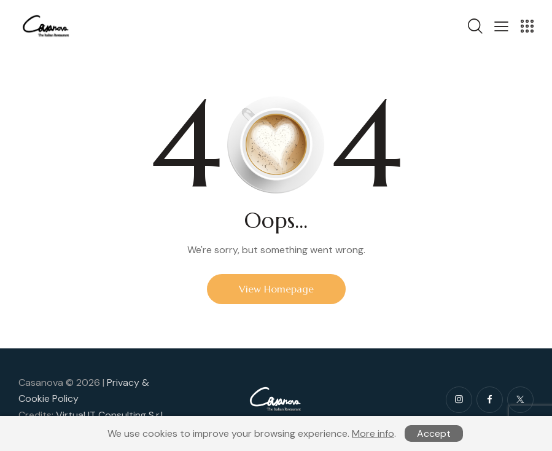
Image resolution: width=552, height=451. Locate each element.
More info (373, 433)
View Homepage (276, 289)
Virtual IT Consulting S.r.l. (110, 415)
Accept (434, 433)
